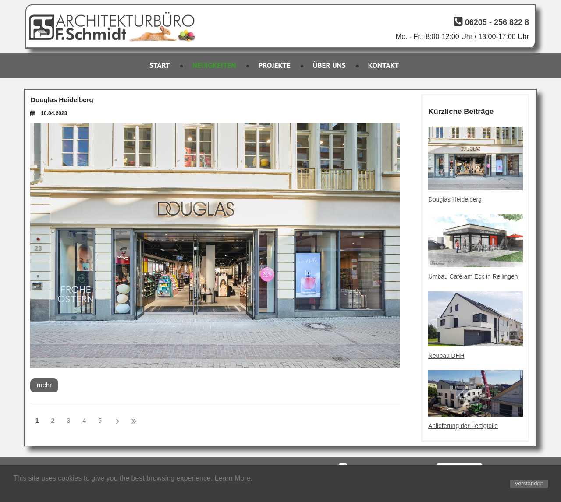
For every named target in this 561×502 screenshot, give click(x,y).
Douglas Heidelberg (61, 99)
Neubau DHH (446, 355)
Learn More (233, 478)
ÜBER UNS (329, 65)
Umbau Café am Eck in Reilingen (473, 276)
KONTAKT (383, 65)
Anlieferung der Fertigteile (463, 425)
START (159, 65)
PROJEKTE (275, 65)
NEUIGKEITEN (214, 65)
